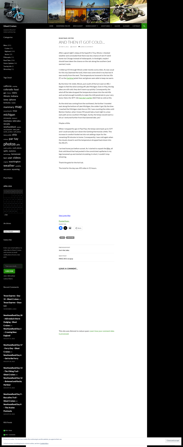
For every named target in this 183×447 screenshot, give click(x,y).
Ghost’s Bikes (105, 26)
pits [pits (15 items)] (18, 144)
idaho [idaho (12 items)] (14, 92)
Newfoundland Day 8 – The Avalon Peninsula (12, 407)
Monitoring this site (63, 26)
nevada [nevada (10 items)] (7, 124)
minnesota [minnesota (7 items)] (7, 118)
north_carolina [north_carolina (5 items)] (8, 132)
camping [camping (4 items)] (14, 86)
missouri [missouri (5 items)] (14, 118)
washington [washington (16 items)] (15, 161)
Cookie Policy (44, 443)
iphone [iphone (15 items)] (12, 99)
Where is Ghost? (91, 26)
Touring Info (7, 66)
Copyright (136, 26)
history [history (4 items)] (9, 93)
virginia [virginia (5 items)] (6, 162)
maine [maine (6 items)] (13, 103)
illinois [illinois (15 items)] (7, 96)
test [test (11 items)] (5, 158)
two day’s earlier (85, 98)
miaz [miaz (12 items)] (15, 110)
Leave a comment (86, 47)
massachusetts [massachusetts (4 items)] (8, 111)
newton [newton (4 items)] (19, 127)
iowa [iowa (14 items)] (6, 99)
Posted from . (64, 221)
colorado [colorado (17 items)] (8, 89)
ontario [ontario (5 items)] (6, 139)
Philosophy (7, 57)
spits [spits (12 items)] (6, 151)
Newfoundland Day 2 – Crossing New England (12, 332)
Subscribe (9, 271)
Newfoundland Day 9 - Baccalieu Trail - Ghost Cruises (13, 397)
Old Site (117, 26)
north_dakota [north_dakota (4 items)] (17, 132)
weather (70, 237)
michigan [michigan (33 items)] (9, 114)
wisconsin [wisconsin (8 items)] (7, 169)
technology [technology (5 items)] (7, 154)
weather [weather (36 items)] (9, 165)
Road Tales (63, 38)
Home (51, 26)
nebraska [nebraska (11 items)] (16, 121)
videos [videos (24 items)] (17, 157)
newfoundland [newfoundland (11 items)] (10, 127)
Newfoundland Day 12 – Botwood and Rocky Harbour (13, 381)
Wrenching (7, 69)
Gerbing (70, 78)
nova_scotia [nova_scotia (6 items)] (7, 135)
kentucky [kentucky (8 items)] (7, 103)
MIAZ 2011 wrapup (86, 257)
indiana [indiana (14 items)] (14, 96)
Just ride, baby (86, 248)
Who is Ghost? (78, 26)
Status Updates (9, 63)
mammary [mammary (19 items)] (9, 106)
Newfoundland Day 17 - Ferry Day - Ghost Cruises (13, 348)
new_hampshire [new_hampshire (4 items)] (8, 129)
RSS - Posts (8, 430)
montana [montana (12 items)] (8, 121)
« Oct (6, 215)
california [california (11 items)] (8, 86)
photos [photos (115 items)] (10, 143)
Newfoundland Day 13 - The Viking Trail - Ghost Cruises (13, 371)
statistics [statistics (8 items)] (12, 151)
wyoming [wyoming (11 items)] (16, 169)
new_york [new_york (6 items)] (16, 129)
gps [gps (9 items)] (5, 93)
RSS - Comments (9, 435)
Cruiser (7, 48)
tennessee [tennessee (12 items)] (15, 154)
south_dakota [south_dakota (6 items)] (16, 148)
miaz (62, 237)
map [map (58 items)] (18, 107)
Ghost (74, 47)
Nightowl (8, 51)
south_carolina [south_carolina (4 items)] (8, 148)
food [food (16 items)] (16, 89)
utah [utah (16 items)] (10, 157)
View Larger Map (64, 216)
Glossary (126, 26)
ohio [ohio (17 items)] (14, 134)
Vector (71, 38)
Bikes (5, 45)
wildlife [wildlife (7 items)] (18, 166)
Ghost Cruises (10, 26)
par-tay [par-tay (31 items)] (13, 138)
